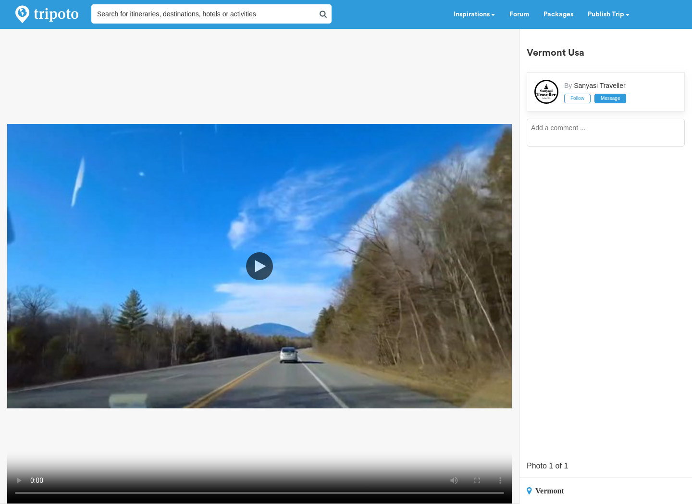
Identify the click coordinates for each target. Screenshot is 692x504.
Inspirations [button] (474, 14)
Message (610, 98)
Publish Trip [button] (609, 14)
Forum (519, 14)
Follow (577, 98)
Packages (558, 14)
